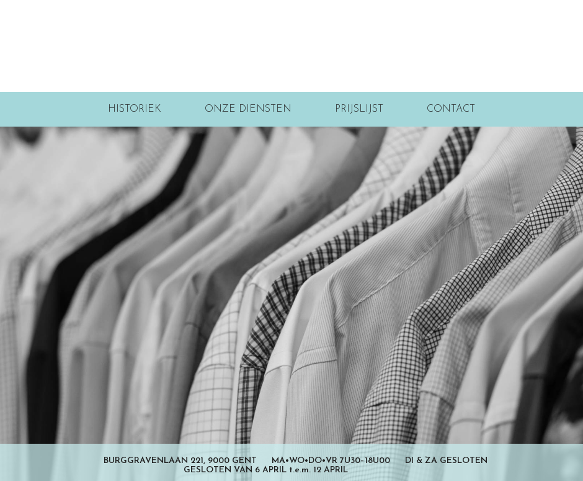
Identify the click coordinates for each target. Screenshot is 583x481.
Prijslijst (359, 109)
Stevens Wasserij (292, 46)
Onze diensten (248, 109)
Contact (451, 109)
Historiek (134, 109)
